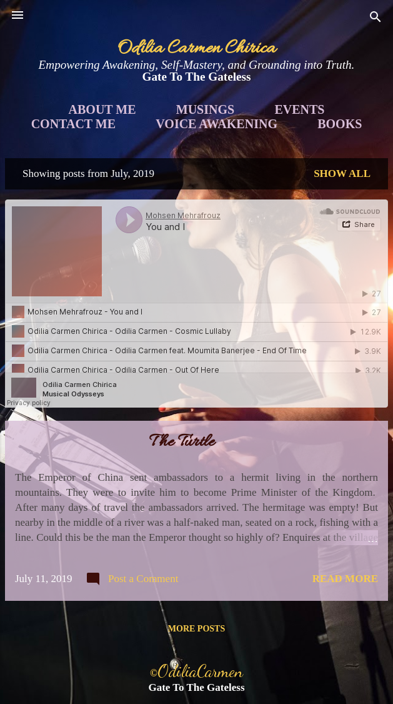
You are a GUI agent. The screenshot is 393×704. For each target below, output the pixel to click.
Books (339, 124)
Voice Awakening (216, 124)
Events (299, 109)
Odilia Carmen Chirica (196, 48)
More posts (196, 628)
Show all (342, 173)
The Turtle (181, 443)
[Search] (375, 19)
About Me (102, 109)
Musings (205, 109)
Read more (345, 579)
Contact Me (73, 124)
